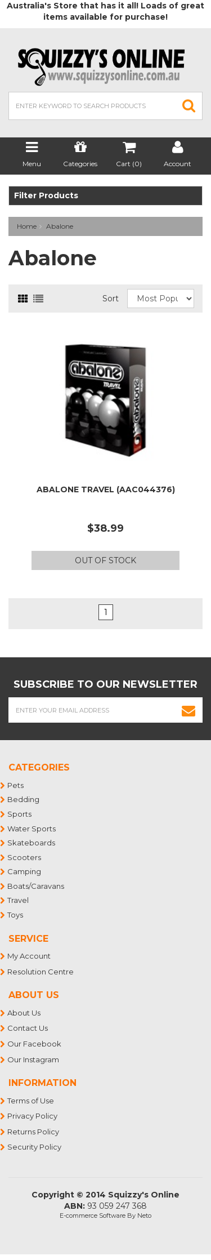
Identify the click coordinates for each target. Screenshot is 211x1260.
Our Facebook (34, 1043)
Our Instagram (33, 1059)
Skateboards (31, 842)
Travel (18, 900)
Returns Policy (33, 1131)
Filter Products (46, 196)
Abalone (59, 226)
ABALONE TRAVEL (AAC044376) (106, 489)
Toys (15, 914)
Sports (20, 813)
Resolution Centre (41, 971)
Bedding (23, 799)
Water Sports (32, 828)
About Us (24, 1012)
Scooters (24, 857)
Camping (24, 871)
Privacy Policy (32, 1115)
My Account (29, 955)
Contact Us (28, 1027)
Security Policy (34, 1146)
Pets (16, 785)
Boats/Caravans (36, 886)
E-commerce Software (92, 1215)
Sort (110, 298)
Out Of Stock (105, 560)
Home (27, 226)
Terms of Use (31, 1100)
